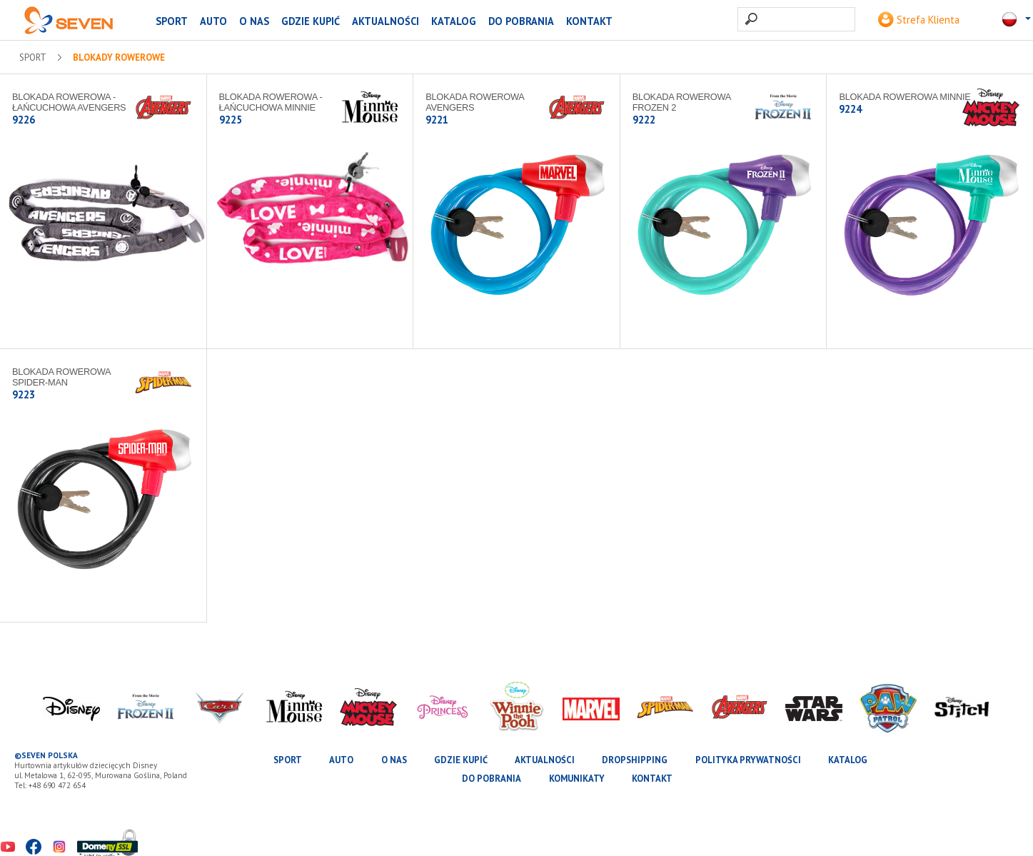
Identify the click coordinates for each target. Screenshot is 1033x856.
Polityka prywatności (748, 760)
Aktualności (385, 21)
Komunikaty (577, 778)
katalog (453, 21)
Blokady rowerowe (119, 57)
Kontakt (589, 21)
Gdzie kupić (310, 21)
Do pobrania (521, 21)
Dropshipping (634, 760)
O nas (254, 21)
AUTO (213, 21)
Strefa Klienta (918, 19)
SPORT (172, 21)
